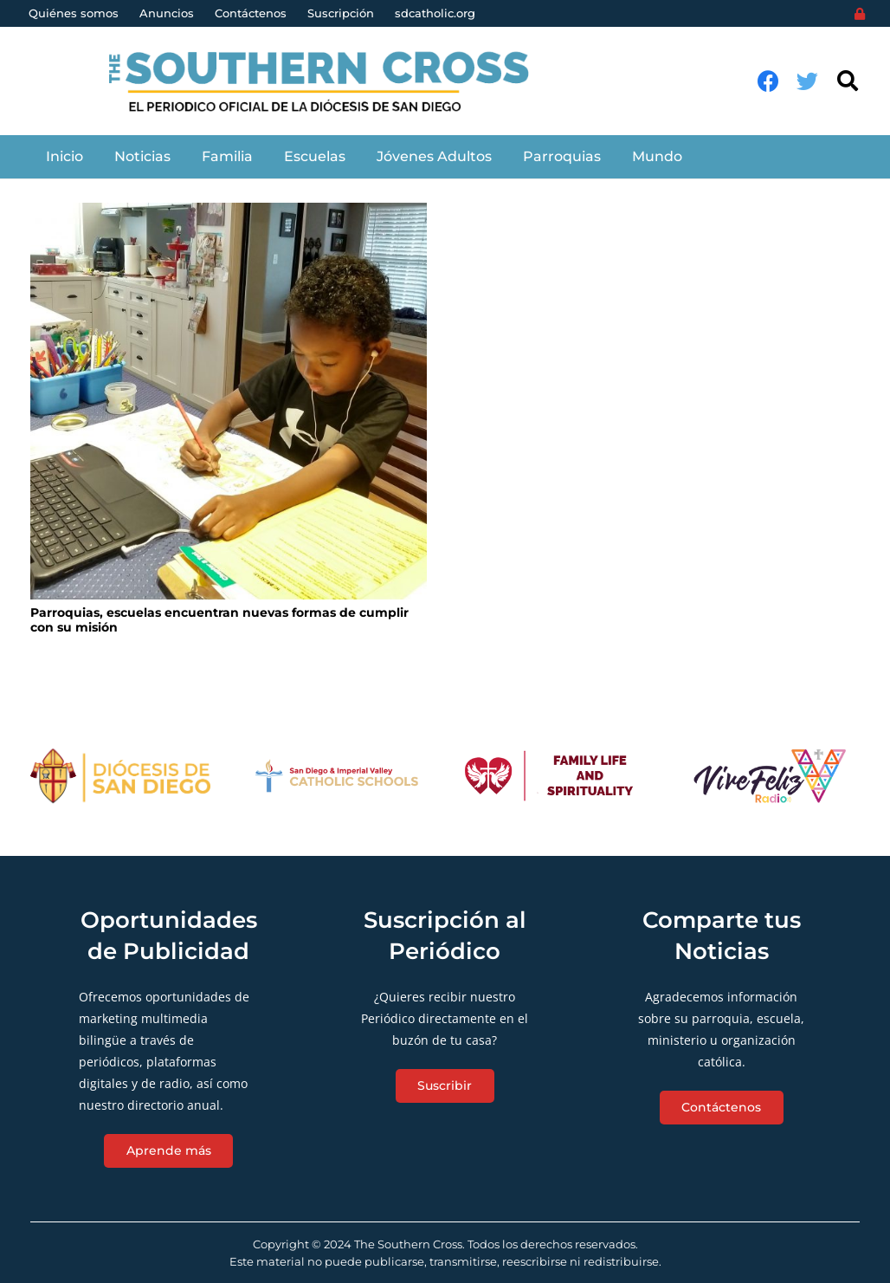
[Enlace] (328, 81)
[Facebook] (768, 81)
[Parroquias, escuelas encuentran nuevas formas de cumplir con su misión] (228, 401)
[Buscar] (847, 81)
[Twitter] (807, 81)
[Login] (860, 14)
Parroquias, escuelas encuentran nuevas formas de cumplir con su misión (219, 620)
